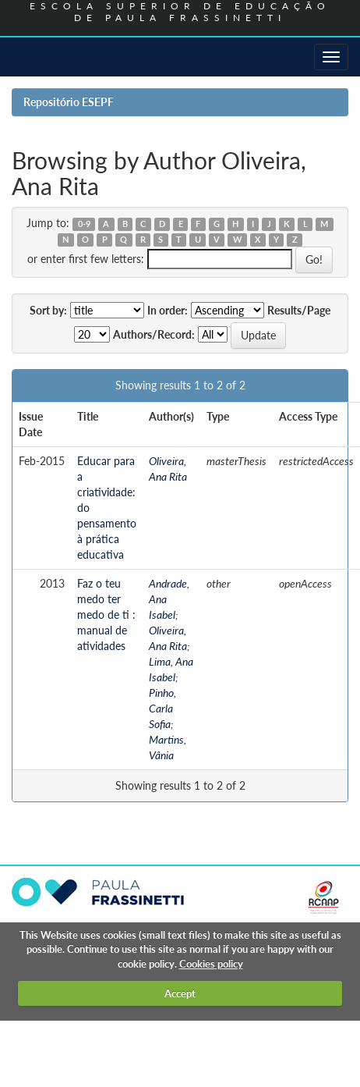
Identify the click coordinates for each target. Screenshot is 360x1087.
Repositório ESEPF (68, 101)
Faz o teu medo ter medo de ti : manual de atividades (106, 614)
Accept (180, 993)
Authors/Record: (154, 334)
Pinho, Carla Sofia (162, 708)
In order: (167, 310)
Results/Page (298, 310)
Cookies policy (211, 963)
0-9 (84, 224)
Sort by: (48, 310)
